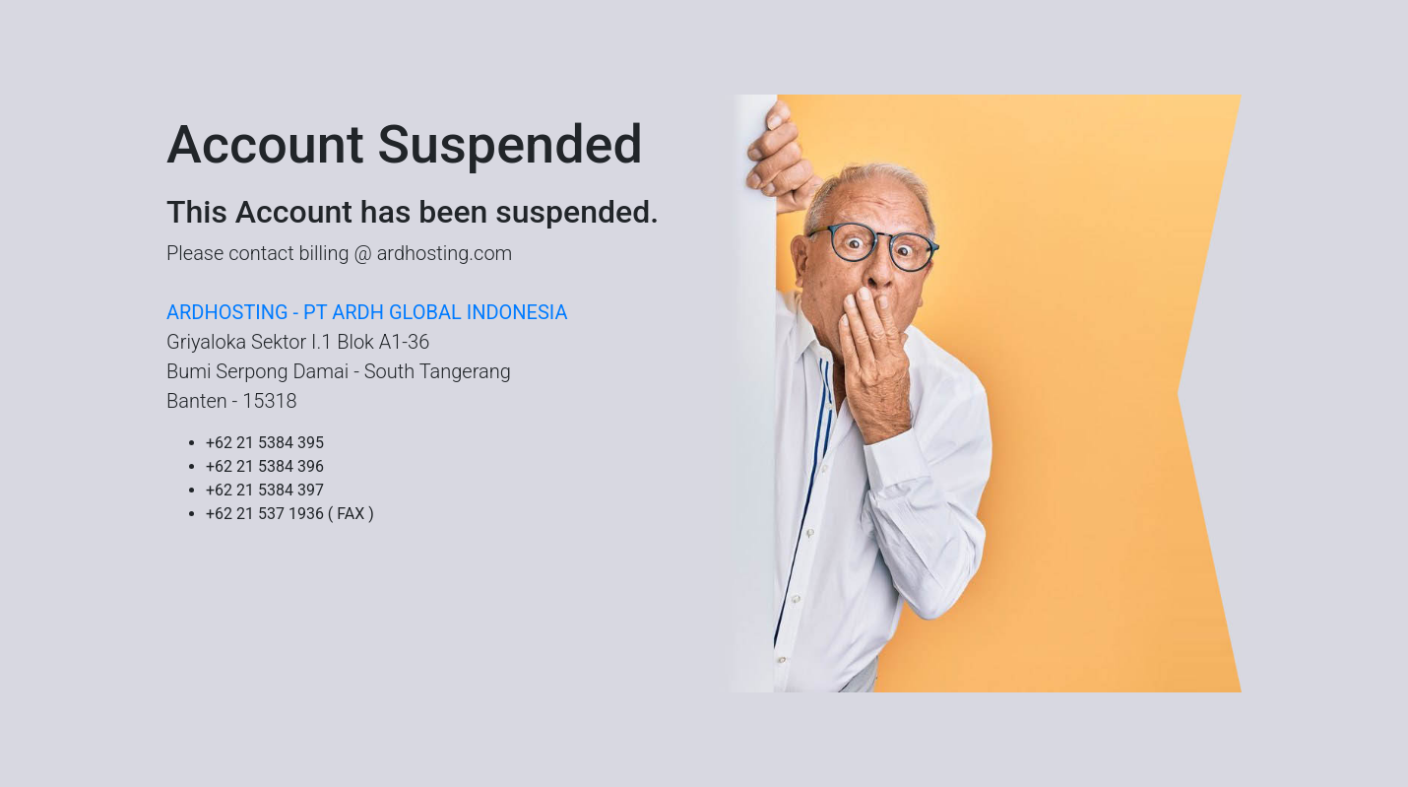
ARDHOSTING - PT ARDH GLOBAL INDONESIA (366, 312)
